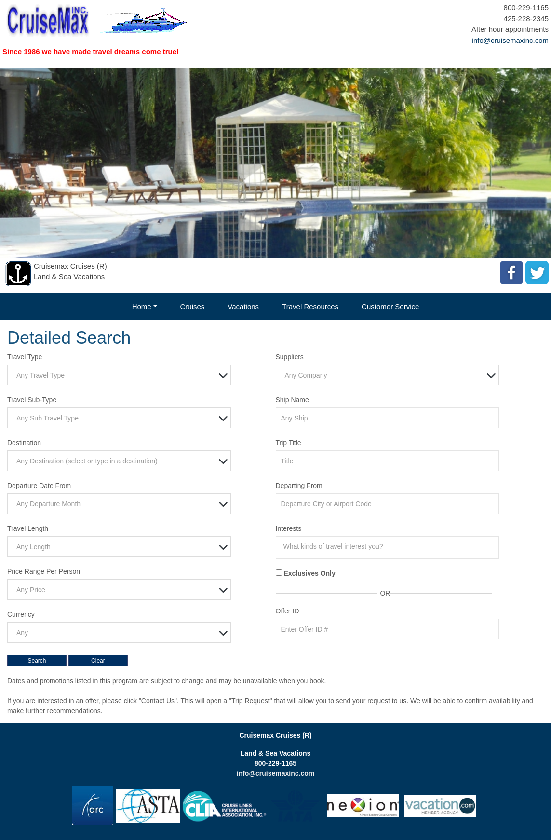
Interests (289, 528)
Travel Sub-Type (31, 400)
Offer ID (287, 611)
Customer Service (390, 306)
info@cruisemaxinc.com (510, 40)
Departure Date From (39, 485)
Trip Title (288, 443)
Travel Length (27, 528)
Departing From (299, 485)
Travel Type (24, 357)
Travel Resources (310, 306)
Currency (21, 614)
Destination (24, 443)
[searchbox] (390, 546)
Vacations (243, 306)
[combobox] (119, 375)
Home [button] (141, 306)
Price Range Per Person (43, 571)
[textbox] (121, 375)
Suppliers (290, 357)
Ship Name (292, 400)
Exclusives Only (309, 573)
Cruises (192, 306)
